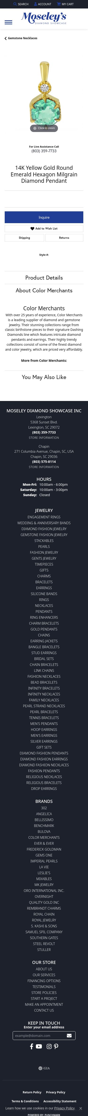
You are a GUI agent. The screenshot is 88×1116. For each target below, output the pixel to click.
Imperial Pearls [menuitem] (44, 861)
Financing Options (44, 981)
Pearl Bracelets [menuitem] (44, 712)
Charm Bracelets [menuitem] (44, 623)
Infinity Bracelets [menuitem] (44, 688)
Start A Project (44, 998)
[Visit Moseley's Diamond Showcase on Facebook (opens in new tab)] (31, 1046)
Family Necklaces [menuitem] (44, 700)
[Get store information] (44, 438)
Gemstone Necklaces (22, 38)
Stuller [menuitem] (44, 949)
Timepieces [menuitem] (44, 564)
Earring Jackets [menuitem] (43, 641)
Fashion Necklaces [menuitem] (43, 676)
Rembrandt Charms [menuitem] (44, 908)
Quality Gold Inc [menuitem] (44, 902)
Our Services (44, 975)
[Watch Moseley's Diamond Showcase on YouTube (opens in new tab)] (39, 1046)
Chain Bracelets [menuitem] (44, 664)
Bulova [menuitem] (44, 831)
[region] (44, 94)
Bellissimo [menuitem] (43, 820)
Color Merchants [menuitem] (44, 837)
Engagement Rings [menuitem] (44, 517)
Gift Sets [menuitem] (44, 747)
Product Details (44, 277)
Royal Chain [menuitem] (44, 914)
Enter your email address (44, 1027)
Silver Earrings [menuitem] (44, 741)
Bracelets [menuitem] (44, 582)
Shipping (24, 237)
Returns (64, 237)
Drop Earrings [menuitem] (44, 788)
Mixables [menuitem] (44, 879)
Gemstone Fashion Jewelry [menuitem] (44, 534)
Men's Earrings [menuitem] (44, 735)
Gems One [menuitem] (43, 855)
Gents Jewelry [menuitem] (44, 558)
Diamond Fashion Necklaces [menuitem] (44, 765)
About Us (44, 969)
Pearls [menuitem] (44, 546)
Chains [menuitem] (44, 635)
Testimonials (43, 986)
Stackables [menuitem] (44, 540)
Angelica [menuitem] (44, 814)
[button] (21, 4)
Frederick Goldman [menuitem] (44, 849)
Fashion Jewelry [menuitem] (44, 552)
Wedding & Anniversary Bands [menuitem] (44, 523)
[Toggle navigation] (8, 24)
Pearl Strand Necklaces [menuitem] (44, 706)
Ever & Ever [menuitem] (44, 843)
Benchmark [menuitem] (44, 825)
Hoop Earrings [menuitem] (44, 729)
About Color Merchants (44, 290)
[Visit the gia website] (44, 1068)
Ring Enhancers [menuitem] (44, 617)
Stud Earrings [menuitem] (44, 653)
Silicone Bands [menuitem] (44, 594)
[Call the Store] (44, 432)
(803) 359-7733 (44, 150)
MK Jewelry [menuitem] (44, 884)
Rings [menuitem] (44, 599)
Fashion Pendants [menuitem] (44, 771)
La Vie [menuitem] (44, 867)
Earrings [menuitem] (44, 588)
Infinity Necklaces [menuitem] (44, 694)
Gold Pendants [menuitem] (44, 629)
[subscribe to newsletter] (69, 1035)
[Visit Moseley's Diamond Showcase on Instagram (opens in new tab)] (49, 1046)
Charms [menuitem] (44, 576)
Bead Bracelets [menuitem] (44, 682)
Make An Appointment (44, 1004)
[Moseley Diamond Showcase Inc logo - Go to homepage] (44, 17)
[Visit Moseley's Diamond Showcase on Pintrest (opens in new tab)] (56, 1046)
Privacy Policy (55, 1092)
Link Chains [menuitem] (44, 670)
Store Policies (44, 992)
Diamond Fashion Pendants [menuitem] (44, 753)
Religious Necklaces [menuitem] (44, 777)
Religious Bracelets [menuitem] (43, 782)
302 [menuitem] (44, 808)
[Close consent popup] (80, 1108)
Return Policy (32, 1092)
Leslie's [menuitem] (44, 873)
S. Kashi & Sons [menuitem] (44, 926)
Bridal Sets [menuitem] (44, 658)
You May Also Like (44, 377)
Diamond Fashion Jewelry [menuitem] (44, 529)
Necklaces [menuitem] (44, 605)
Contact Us (44, 1010)
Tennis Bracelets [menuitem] (44, 718)
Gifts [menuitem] (44, 570)
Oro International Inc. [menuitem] (44, 890)
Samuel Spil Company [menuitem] (44, 932)
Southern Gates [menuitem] (44, 938)
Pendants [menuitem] (44, 611)
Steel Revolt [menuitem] (44, 943)
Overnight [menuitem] (44, 896)
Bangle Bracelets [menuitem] (44, 647)
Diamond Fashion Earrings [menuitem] (44, 759)
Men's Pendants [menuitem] (44, 723)
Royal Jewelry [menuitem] (44, 920)
